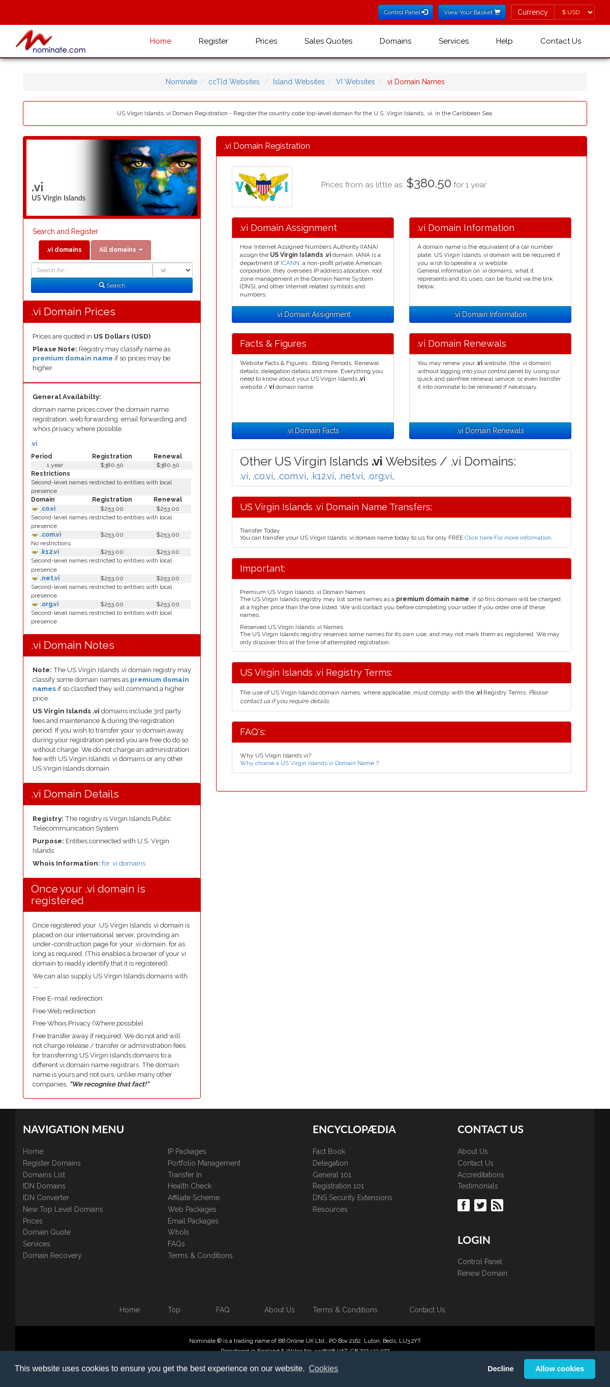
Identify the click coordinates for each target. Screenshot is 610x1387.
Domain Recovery (52, 1255)
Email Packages (193, 1221)
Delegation (330, 1163)
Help (504, 41)
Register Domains (52, 1163)
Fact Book (329, 1151)
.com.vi (50, 534)
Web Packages (192, 1209)
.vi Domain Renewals (490, 430)
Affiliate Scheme (194, 1198)
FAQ (223, 1310)
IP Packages (187, 1151)
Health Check (189, 1186)
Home (160, 41)
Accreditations (481, 1175)
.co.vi (47, 508)
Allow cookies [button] (559, 1369)
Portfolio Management (204, 1163)
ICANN (290, 263)
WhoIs (178, 1232)
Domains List (44, 1175)
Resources (330, 1209)
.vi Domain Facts (313, 430)
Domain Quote (47, 1232)
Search (112, 285)
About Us (473, 1151)
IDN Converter (46, 1198)
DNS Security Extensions (352, 1198)
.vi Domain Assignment (313, 314)
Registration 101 (338, 1186)
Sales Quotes (328, 41)
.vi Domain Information (490, 314)
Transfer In (185, 1175)
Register (213, 41)
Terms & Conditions (200, 1255)
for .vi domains (123, 863)
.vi (34, 443)
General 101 (332, 1175)
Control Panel (480, 1262)
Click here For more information (508, 537)
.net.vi (49, 578)
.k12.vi (49, 551)
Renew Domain (482, 1273)
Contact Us (560, 41)
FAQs (176, 1244)
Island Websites (299, 82)
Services (454, 41)
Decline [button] (500, 1369)
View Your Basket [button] (472, 12)
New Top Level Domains (63, 1209)
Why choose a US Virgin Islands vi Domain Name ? (309, 763)
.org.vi (48, 604)
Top (174, 1310)
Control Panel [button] (406, 12)
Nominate (181, 82)
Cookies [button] (323, 1368)
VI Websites (355, 82)
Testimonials (478, 1186)
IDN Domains (44, 1186)
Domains (395, 41)
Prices (266, 41)
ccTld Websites (234, 82)
